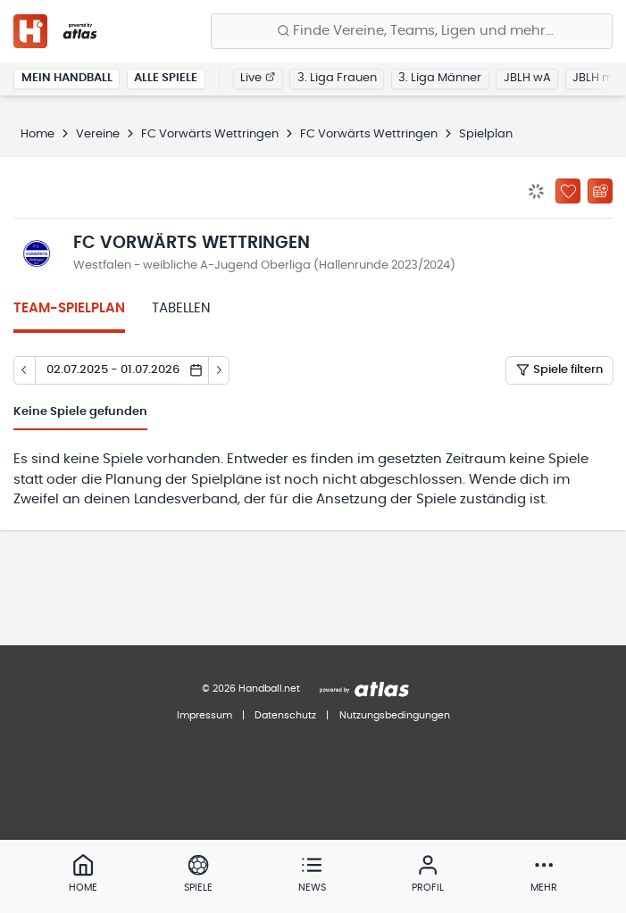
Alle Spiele (165, 78)
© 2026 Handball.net (251, 688)
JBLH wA (527, 78)
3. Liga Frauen (337, 78)
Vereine (98, 134)
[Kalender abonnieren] (600, 190)
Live (257, 78)
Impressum (204, 715)
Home (37, 134)
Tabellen (181, 308)
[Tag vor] (219, 370)
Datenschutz (285, 715)
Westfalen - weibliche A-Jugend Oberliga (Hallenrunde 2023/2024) (264, 265)
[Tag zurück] (24, 370)
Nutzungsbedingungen (394, 715)
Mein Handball (67, 78)
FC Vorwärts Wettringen (210, 134)
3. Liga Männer (439, 78)
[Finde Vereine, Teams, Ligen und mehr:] (412, 31)
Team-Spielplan (69, 308)
